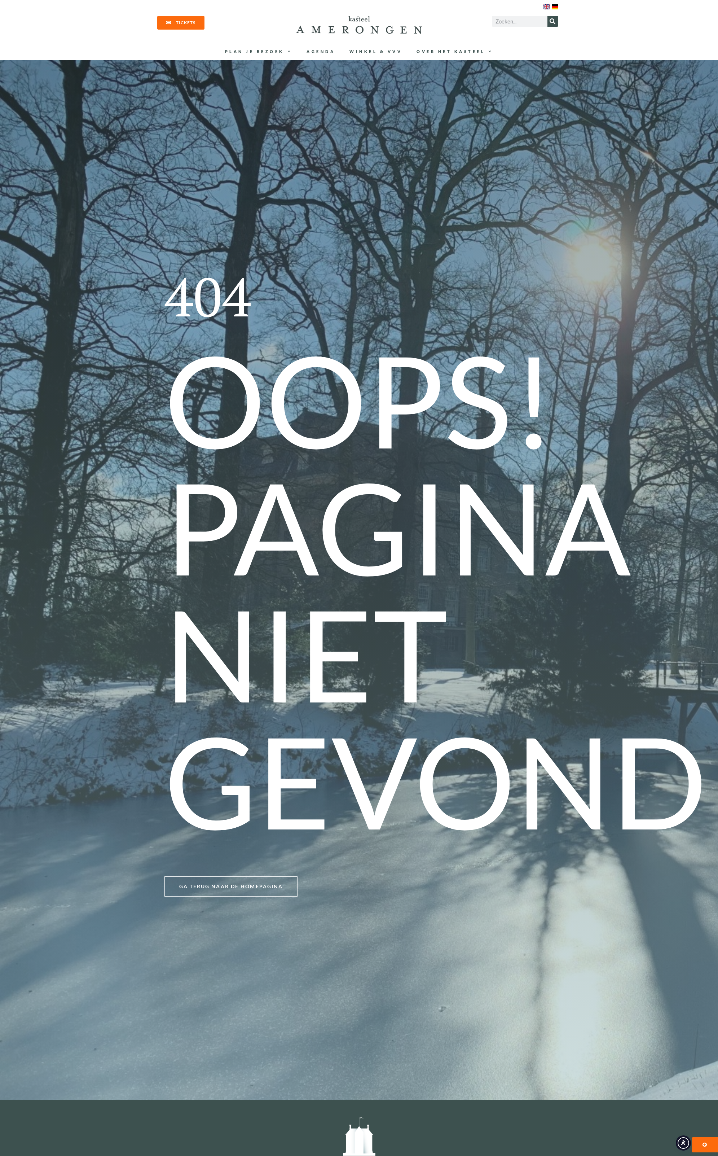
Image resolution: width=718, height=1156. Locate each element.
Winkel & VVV (375, 51)
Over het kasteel (455, 52)
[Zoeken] (552, 21)
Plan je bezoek (258, 52)
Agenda (321, 51)
